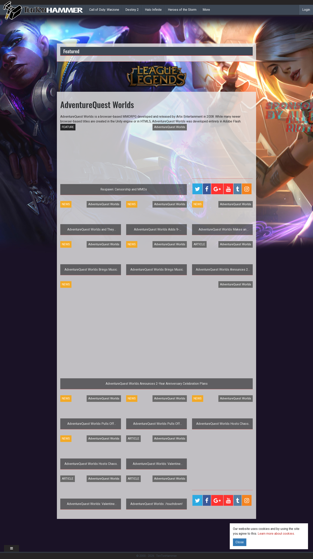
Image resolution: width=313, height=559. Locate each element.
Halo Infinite (153, 10)
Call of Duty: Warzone (104, 10)
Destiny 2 (132, 10)
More (206, 10)
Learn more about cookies (276, 533)
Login (306, 10)
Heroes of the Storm (182, 10)
